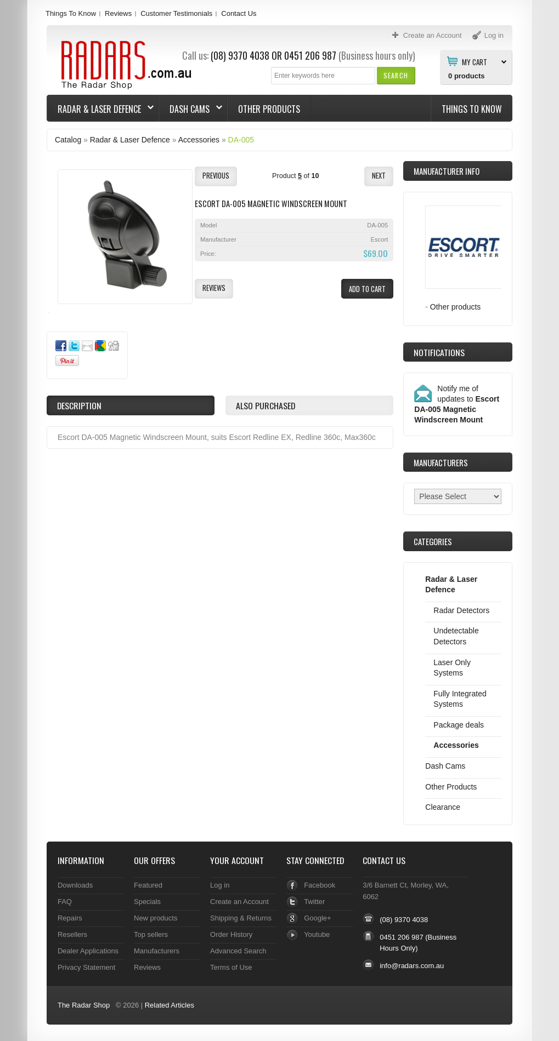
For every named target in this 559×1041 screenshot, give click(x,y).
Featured (148, 885)
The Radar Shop (84, 1005)
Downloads (75, 885)
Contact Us (238, 13)
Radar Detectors (461, 610)
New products (155, 918)
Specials (147, 901)
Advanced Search (238, 951)
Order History (231, 934)
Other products (455, 306)
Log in (219, 885)
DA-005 (241, 139)
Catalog (68, 139)
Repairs (70, 918)
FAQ (65, 901)
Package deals (458, 724)
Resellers (72, 934)
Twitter (314, 901)
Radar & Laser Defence (100, 109)
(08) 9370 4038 (240, 55)
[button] (396, 75)
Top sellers (151, 934)
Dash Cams (190, 109)
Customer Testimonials (176, 13)
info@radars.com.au (412, 966)
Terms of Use (231, 967)
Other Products (269, 109)
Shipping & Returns (241, 918)
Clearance (442, 807)
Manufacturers (156, 951)
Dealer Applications (88, 951)
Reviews (118, 13)
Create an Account (239, 901)
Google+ (317, 918)
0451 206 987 (310, 55)
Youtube (317, 934)
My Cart (474, 61)
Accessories (198, 139)
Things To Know (71, 13)
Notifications (439, 352)
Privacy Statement (86, 967)
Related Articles (169, 1005)
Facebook (319, 885)
